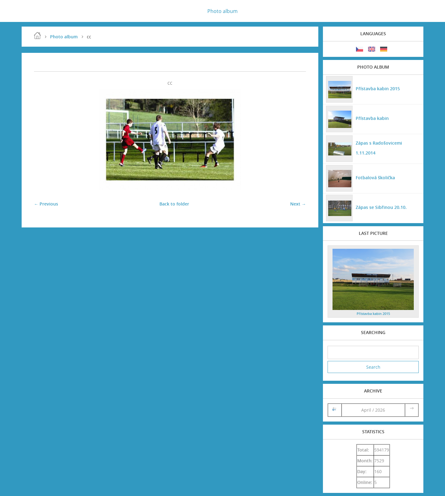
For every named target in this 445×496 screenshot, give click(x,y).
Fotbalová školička (375, 177)
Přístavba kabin (372, 118)
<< (334, 410)
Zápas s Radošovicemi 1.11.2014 (379, 148)
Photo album (222, 11)
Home (37, 35)
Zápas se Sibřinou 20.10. (381, 207)
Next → (298, 204)
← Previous (46, 204)
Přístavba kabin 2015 (378, 88)
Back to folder (174, 204)
